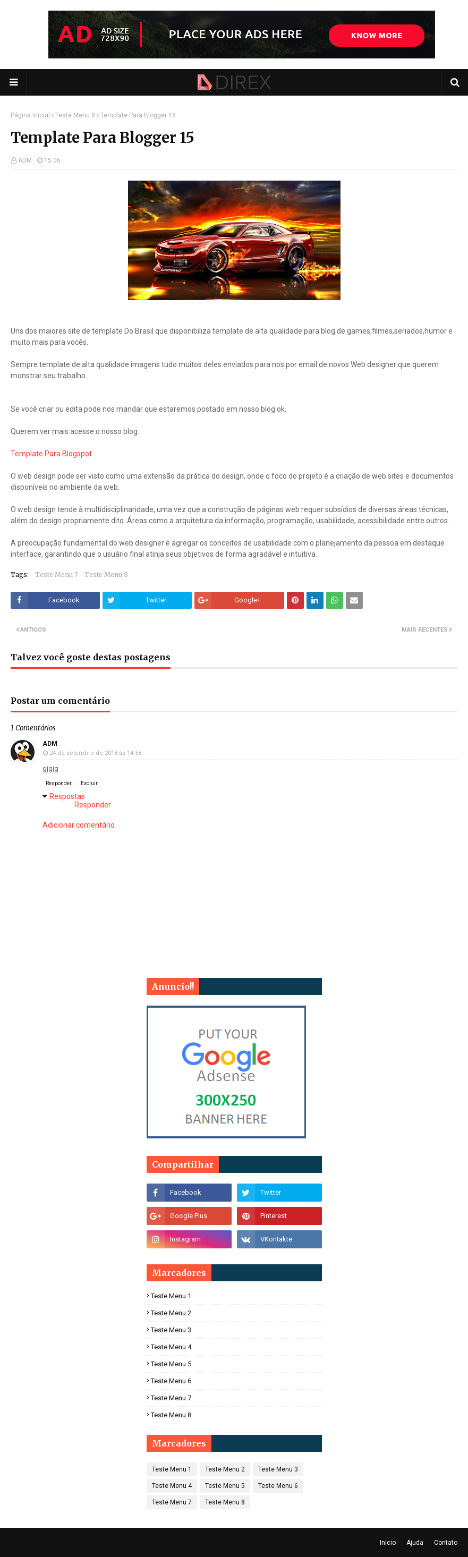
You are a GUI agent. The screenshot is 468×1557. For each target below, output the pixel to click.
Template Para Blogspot (51, 453)
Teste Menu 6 (171, 1381)
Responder (59, 783)
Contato (445, 1542)
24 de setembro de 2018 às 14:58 (95, 753)
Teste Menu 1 (171, 1296)
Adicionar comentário (78, 825)
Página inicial (30, 115)
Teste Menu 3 (171, 1330)
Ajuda (414, 1542)
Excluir (89, 783)
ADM (25, 160)
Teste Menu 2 (171, 1313)
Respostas (67, 796)
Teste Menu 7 (56, 574)
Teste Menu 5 (171, 1364)
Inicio (388, 1542)
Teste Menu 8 (75, 115)
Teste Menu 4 (171, 1347)
